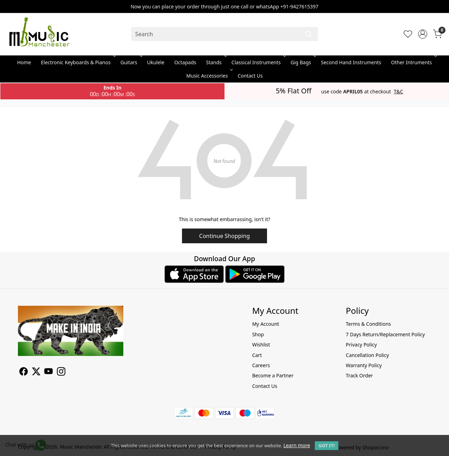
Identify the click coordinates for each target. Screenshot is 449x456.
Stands (216, 62)
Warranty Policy (364, 365)
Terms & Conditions (368, 323)
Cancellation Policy (367, 355)
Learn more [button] (297, 445)
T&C (398, 91)
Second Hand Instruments (351, 62)
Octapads (185, 62)
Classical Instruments (258, 62)
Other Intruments (413, 62)
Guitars (131, 62)
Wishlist (261, 344)
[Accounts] (422, 34)
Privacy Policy (361, 344)
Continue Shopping (224, 236)
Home (24, 62)
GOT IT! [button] (326, 445)
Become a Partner (273, 375)
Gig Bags (303, 62)
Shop (258, 334)
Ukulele (155, 62)
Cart (257, 355)
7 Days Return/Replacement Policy (385, 334)
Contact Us (249, 75)
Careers (261, 365)
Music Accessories (209, 75)
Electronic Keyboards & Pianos (78, 62)
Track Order (359, 375)
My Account (265, 323)
